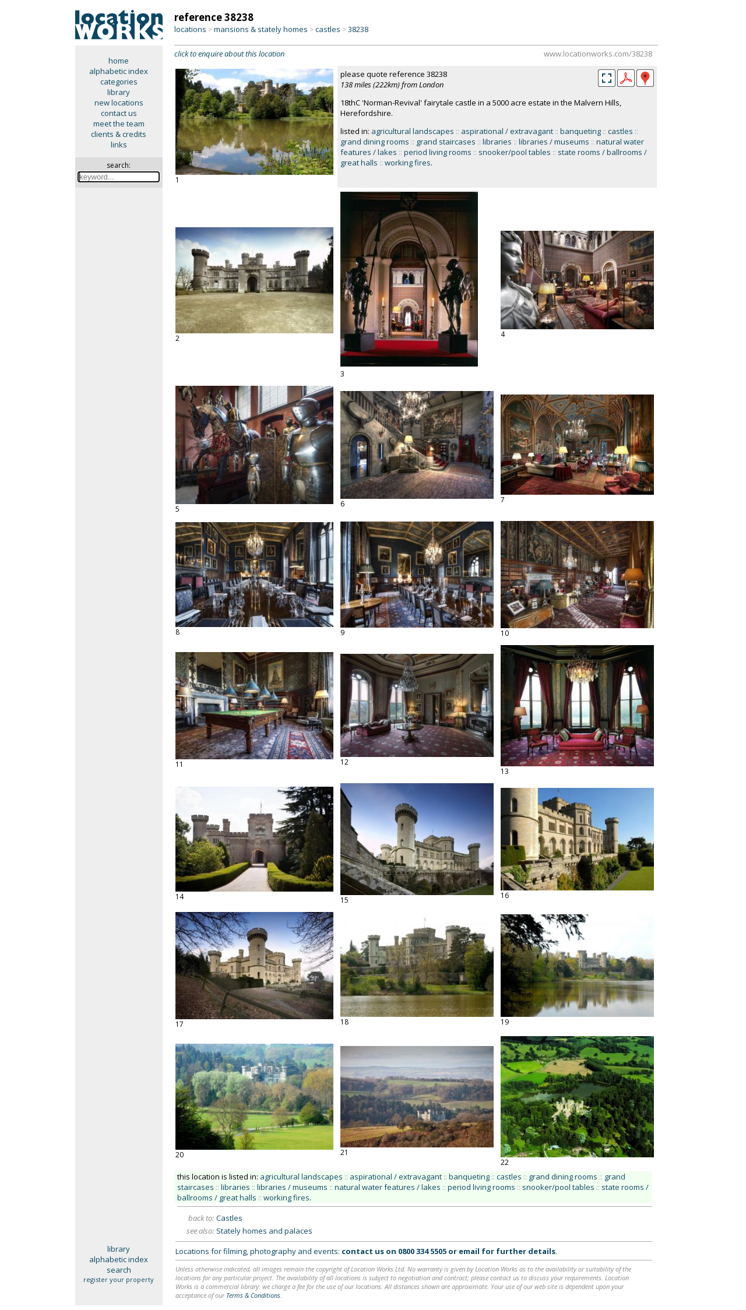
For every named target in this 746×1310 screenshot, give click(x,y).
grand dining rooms (374, 141)
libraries (497, 141)
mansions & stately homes (261, 29)
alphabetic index (118, 71)
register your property (118, 1279)
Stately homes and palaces (264, 1231)
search (119, 1270)
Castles (229, 1218)
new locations (118, 102)
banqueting (580, 131)
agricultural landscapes (412, 131)
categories (119, 81)
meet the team (119, 123)
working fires (408, 162)
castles (327, 29)
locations (190, 29)
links (119, 144)
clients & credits (118, 134)
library (118, 92)
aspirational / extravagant (507, 131)
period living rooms (437, 152)
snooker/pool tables (514, 152)
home (118, 60)
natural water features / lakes (388, 1187)
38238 (358, 29)
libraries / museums (554, 141)
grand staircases (446, 141)
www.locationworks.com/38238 (598, 53)
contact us (119, 113)
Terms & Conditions (253, 1295)
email (469, 1251)
